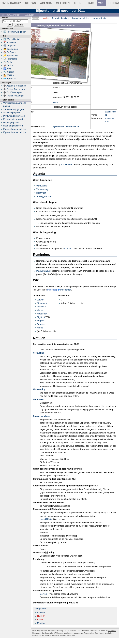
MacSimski (42, 313)
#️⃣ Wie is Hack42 (12, 39)
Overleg (45, 18)
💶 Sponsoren (10, 78)
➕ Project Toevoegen (14, 89)
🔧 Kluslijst (8, 72)
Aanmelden (29, 14)
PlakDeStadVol (43, 271)
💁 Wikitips (8, 75)
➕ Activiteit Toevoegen (14, 85)
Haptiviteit (41, 193)
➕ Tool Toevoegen (12, 92)
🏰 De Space (9, 52)
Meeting (41, 623)
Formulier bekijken (60, 18)
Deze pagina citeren (13, 125)
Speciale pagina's (12, 112)
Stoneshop (42, 303)
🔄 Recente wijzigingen (14, 32)
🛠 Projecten (9, 45)
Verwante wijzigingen (13, 109)
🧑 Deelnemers (11, 49)
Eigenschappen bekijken (15, 129)
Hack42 (40, 616)
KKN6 (40, 619)
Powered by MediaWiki (41, 635)
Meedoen (63, 3)
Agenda (46, 3)
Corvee (67, 248)
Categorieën (40, 608)
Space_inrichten (44, 196)
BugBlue (41, 320)
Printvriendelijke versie (14, 116)
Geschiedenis (99, 18)
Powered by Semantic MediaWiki (62, 635)
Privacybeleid (89, 633)
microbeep (52, 289)
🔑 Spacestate (10, 55)
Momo (40, 327)
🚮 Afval (7, 68)
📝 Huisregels (10, 58)
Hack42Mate (46, 519)
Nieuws (30, 3)
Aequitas (41, 324)
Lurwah (40, 299)
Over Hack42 (11, 3)
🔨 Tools (7, 62)
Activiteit (41, 612)
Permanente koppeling (14, 119)
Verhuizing (41, 185)
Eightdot (41, 317)
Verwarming (42, 189)
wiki (101, 3)
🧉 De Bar (8, 65)
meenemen (65, 289)
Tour (77, 3)
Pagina (35, 18)
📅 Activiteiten (10, 42)
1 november (66, 164)
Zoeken (5, 18)
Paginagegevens (11, 122)
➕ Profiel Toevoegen (13, 95)
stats (90, 3)
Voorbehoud (109, 633)
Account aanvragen (11, 14)
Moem (55, 102)
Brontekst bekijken (81, 18)
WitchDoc (41, 306)
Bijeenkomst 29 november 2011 (67, 126)
